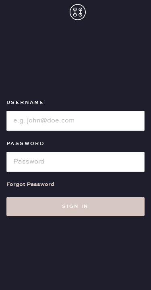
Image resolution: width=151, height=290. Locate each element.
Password (25, 144)
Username (25, 102)
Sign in (75, 206)
